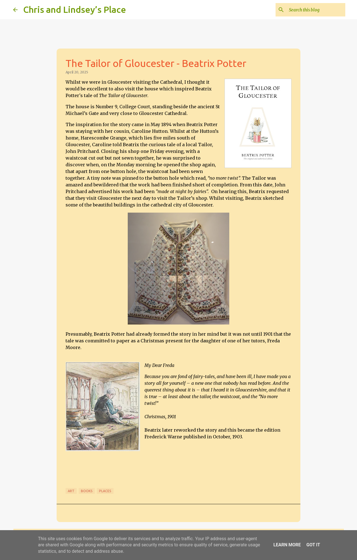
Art (71, 491)
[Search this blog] (316, 9)
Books (87, 491)
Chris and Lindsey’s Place (74, 9)
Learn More (287, 544)
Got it (313, 544)
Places (105, 491)
